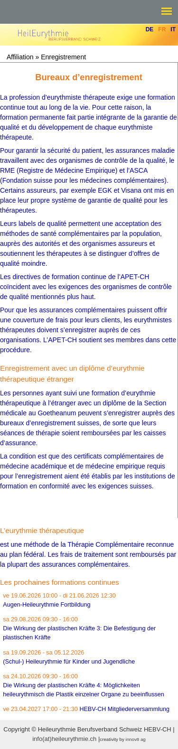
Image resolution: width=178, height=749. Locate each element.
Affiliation (20, 57)
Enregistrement (63, 57)
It (173, 29)
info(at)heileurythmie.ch (64, 738)
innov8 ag (136, 739)
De (150, 29)
